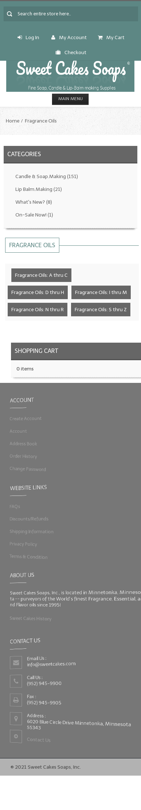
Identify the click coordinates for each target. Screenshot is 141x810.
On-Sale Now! (34, 215)
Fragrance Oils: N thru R (37, 309)
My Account (69, 37)
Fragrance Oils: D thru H (37, 292)
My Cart (111, 37)
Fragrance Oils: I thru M (101, 292)
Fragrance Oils (41, 121)
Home (12, 121)
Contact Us (38, 740)
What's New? (33, 202)
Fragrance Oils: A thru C (41, 275)
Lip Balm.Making (38, 189)
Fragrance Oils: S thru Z (101, 309)
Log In (28, 37)
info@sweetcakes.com (51, 663)
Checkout (71, 52)
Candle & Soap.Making (46, 176)
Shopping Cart (36, 350)
